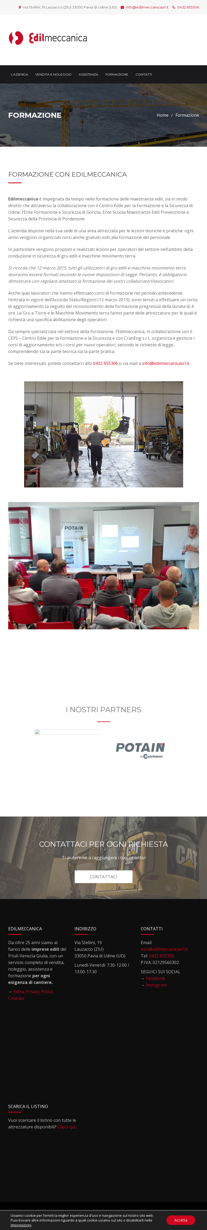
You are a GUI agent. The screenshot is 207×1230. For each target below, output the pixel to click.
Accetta (180, 1220)
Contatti (143, 74)
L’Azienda (19, 74)
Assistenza (88, 74)
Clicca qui (67, 1127)
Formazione (116, 74)
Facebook (155, 978)
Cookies (16, 998)
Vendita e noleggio (53, 74)
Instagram (156, 985)
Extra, (20, 992)
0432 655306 (186, 7)
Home (163, 115)
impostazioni (21, 1225)
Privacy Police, (40, 992)
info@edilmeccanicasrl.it (145, 7)
